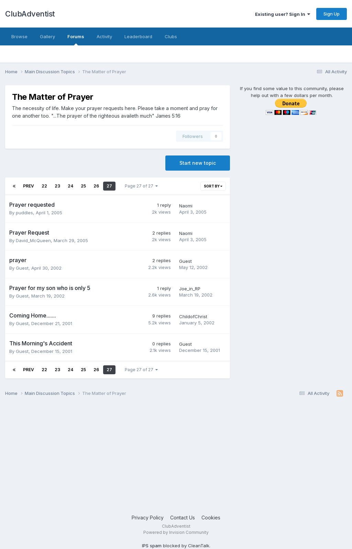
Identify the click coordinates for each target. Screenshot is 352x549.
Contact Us (182, 517)
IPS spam (152, 545)
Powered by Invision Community (176, 532)
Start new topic (197, 163)
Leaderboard (138, 36)
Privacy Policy (148, 517)
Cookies (210, 517)
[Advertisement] (176, 459)
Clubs (171, 36)
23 (57, 186)
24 (70, 186)
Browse (19, 36)
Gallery (47, 36)
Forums (75, 39)
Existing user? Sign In (282, 14)
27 (109, 186)
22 (44, 186)
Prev (28, 186)
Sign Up (331, 14)
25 (83, 186)
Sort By (213, 186)
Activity (104, 36)
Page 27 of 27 (141, 186)
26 (96, 186)
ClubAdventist (30, 13)
